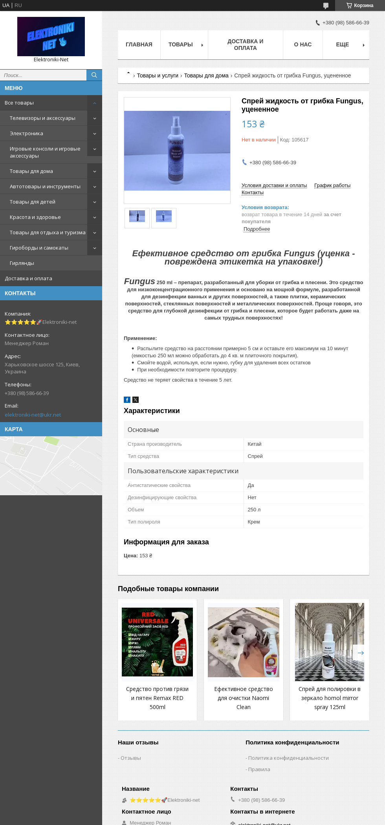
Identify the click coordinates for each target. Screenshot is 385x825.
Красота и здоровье (35, 216)
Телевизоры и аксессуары (42, 117)
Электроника (26, 133)
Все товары (19, 102)
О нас (303, 44)
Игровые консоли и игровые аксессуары (45, 152)
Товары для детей (32, 201)
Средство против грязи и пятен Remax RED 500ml (157, 698)
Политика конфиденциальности (288, 757)
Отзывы (131, 757)
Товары (181, 44)
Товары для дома (31, 171)
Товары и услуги (157, 75)
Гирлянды (22, 262)
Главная (139, 44)
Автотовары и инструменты (45, 186)
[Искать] (94, 75)
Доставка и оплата (28, 278)
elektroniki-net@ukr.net (33, 414)
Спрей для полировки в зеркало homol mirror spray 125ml (330, 698)
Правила (259, 769)
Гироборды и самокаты (39, 247)
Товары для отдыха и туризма (48, 232)
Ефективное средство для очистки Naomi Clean (243, 698)
